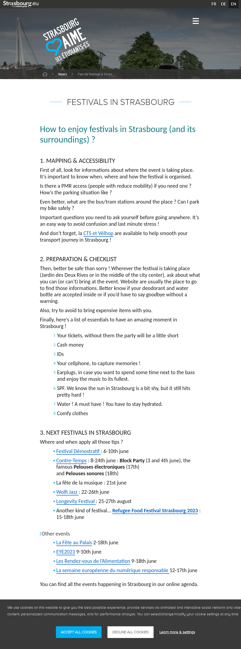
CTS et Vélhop (99, 233)
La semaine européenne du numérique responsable (113, 570)
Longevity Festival (76, 501)
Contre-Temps (71, 460)
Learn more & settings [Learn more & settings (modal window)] (177, 632)
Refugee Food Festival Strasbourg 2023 (155, 510)
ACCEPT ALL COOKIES (79, 632)
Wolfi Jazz (67, 492)
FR (213, 4)
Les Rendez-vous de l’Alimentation (93, 561)
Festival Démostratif (78, 451)
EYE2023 (65, 551)
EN (233, 4)
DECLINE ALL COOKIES (130, 632)
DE (223, 4)
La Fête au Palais (74, 542)
